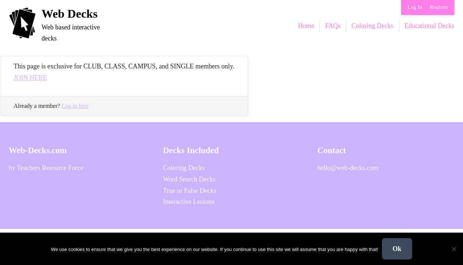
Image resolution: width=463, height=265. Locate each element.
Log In (414, 7)
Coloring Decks (372, 25)
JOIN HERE (30, 77)
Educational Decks (429, 25)
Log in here (75, 106)
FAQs (333, 25)
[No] (453, 248)
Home (306, 25)
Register (439, 7)
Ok (397, 248)
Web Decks (70, 13)
